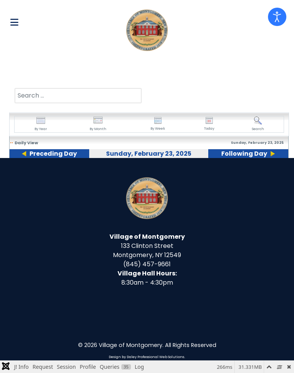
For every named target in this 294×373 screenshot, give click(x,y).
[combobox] (78, 95)
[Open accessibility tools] (277, 17)
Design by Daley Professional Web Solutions (146, 357)
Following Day (244, 153)
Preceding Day (53, 153)
